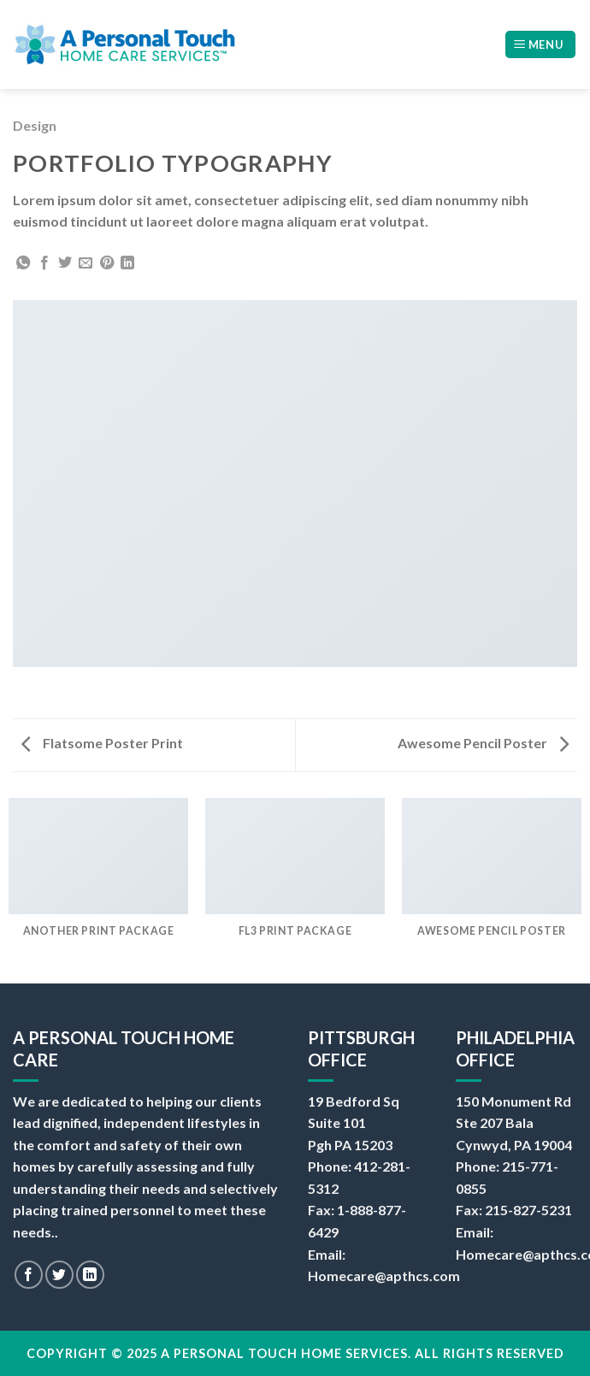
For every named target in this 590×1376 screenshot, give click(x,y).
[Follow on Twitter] (59, 1275)
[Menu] (540, 45)
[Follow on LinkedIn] (90, 1275)
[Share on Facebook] (44, 263)
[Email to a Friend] (85, 263)
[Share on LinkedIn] (127, 263)
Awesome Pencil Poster (483, 743)
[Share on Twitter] (65, 263)
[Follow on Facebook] (29, 1275)
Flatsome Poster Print (102, 743)
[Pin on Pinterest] (107, 263)
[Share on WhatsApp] (23, 263)
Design (34, 125)
